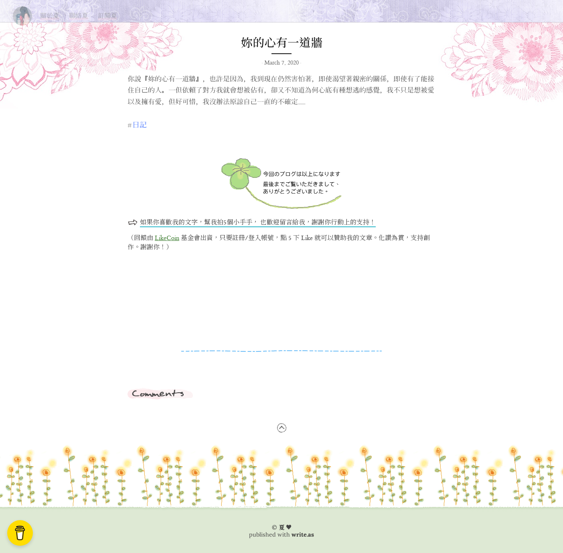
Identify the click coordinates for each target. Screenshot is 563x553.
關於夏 (49, 16)
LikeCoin (167, 238)
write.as (303, 534)
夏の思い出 (22, 14)
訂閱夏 (107, 16)
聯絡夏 (78, 16)
